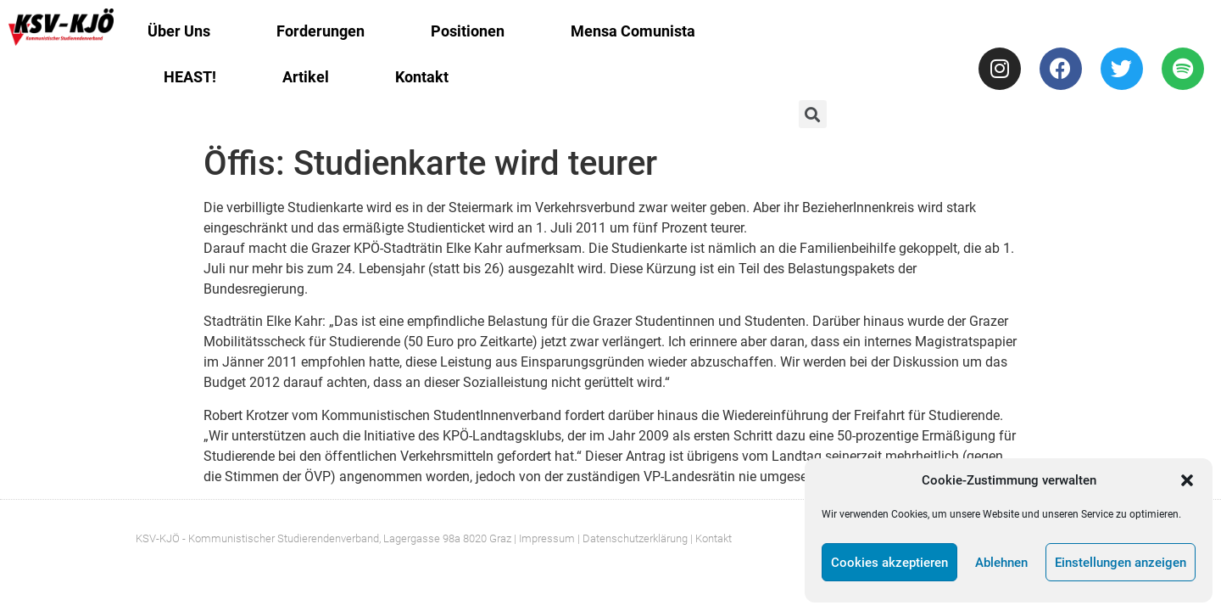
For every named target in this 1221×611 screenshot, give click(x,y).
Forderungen (320, 31)
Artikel (305, 77)
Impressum (547, 538)
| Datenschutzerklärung (632, 538)
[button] (1187, 480)
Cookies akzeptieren (889, 562)
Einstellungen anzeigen (1120, 562)
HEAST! (190, 77)
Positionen (468, 31)
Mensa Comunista (633, 31)
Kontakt (422, 77)
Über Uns (179, 31)
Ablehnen (1001, 562)
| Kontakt (711, 538)
